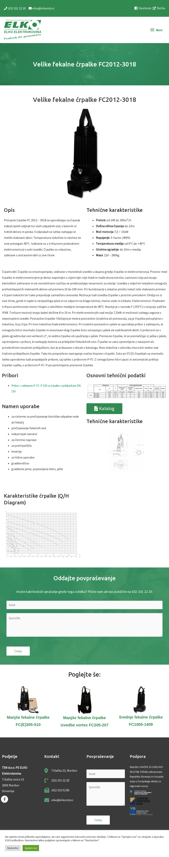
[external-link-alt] (159, 8)
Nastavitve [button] (12, 848)
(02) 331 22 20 (15, 9)
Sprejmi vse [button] (31, 848)
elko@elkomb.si (41, 9)
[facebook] (143, 8)
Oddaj (18, 652)
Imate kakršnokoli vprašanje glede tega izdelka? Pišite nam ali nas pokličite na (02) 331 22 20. (84, 592)
